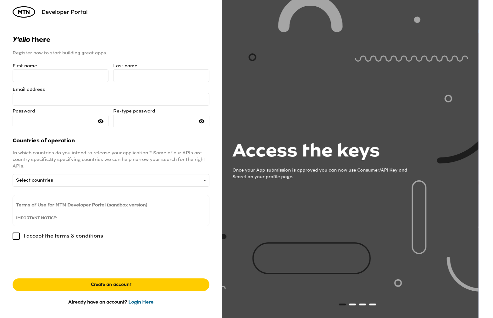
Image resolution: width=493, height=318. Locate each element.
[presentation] (60, 261)
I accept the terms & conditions (58, 236)
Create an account (111, 285)
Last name (125, 66)
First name (25, 66)
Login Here (140, 302)
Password (24, 111)
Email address (29, 89)
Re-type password (134, 111)
